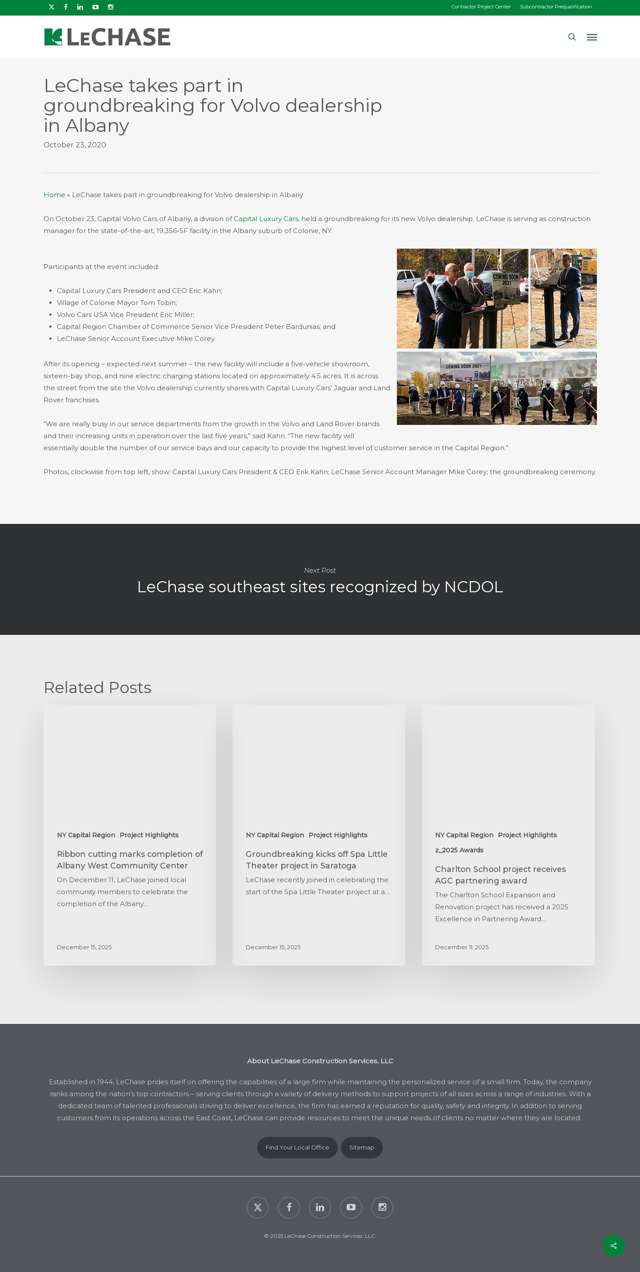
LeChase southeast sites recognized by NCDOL (320, 579)
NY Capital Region (86, 835)
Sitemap (361, 1147)
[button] (592, 36)
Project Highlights (149, 835)
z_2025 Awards (459, 850)
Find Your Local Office (297, 1147)
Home (54, 194)
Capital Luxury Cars (266, 218)
